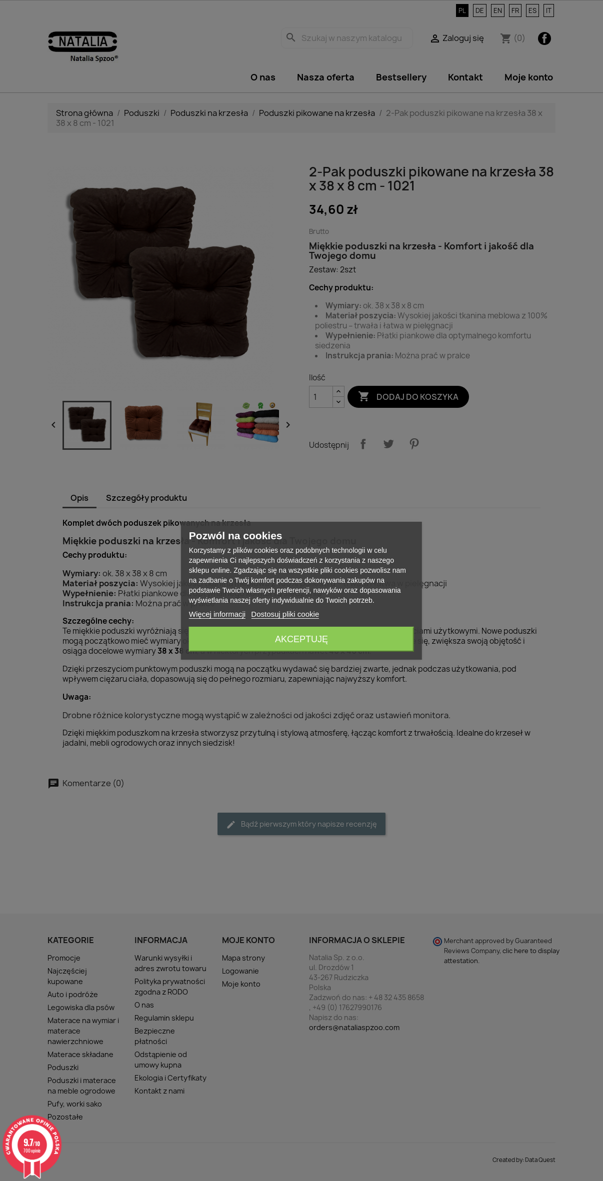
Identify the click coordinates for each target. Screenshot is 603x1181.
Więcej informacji (217, 614)
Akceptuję (301, 639)
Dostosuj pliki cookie (285, 614)
